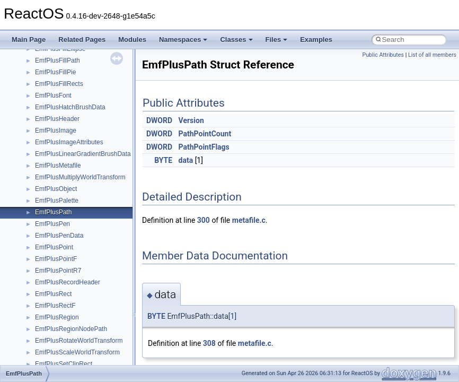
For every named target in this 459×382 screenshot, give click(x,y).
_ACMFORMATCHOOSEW (73, 75)
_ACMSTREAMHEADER (70, 133)
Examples (316, 40)
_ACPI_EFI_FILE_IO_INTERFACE (84, 285)
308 (209, 343)
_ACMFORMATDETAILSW (73, 98)
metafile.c (249, 220)
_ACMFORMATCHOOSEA (73, 63)
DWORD (159, 120)
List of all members (432, 54)
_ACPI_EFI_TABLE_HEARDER (80, 331)
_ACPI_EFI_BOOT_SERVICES (79, 238)
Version (191, 120)
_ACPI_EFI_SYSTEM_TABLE (77, 320)
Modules (132, 40)
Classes (236, 40)
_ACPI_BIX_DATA (61, 191)
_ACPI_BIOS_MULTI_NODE (75, 180)
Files (277, 40)
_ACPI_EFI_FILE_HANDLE (74, 273)
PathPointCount (205, 133)
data (186, 160)
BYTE (163, 160)
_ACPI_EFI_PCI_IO (63, 296)
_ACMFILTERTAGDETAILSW (77, 51)
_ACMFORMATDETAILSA (72, 86)
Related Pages (81, 40)
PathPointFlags (204, 147)
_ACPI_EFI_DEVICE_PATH (74, 261)
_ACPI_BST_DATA (62, 203)
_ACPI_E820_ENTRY (66, 226)
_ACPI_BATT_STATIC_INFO (76, 145)
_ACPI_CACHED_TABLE (71, 215)
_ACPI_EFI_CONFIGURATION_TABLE (90, 250)
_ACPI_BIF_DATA (60, 156)
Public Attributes (383, 54)
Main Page (29, 40)
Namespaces (183, 40)
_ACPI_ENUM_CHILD (66, 343)
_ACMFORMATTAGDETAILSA (78, 110)
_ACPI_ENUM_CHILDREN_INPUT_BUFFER (99, 355)
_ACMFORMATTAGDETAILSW (79, 121)
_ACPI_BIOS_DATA (63, 168)
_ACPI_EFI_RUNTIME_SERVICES (85, 308)
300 (203, 220)
